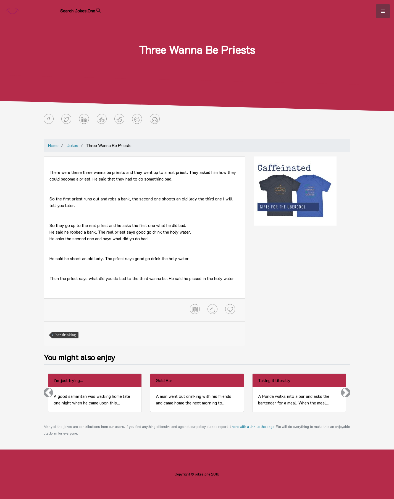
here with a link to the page (253, 426)
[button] (48, 392)
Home (53, 145)
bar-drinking (66, 335)
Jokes (72, 145)
